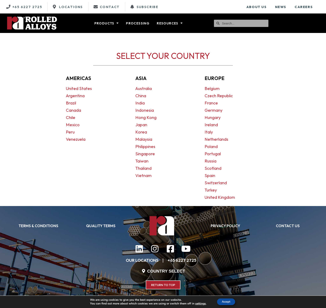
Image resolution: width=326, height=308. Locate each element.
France (211, 102)
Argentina (75, 95)
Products (106, 23)
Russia (210, 161)
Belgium (212, 88)
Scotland (213, 168)
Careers (304, 7)
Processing (137, 23)
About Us (256, 7)
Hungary (213, 117)
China (140, 95)
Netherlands (216, 139)
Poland (211, 146)
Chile (70, 117)
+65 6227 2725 (182, 260)
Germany (213, 110)
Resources (170, 23)
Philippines (145, 146)
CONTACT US (288, 225)
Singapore (145, 153)
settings (198, 303)
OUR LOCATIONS (142, 260)
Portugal (213, 153)
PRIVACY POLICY (225, 225)
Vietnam (143, 175)
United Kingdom (220, 197)
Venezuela (75, 139)
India (140, 102)
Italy (209, 132)
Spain (210, 175)
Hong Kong (146, 117)
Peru (70, 132)
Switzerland (216, 182)
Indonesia (144, 110)
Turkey (211, 190)
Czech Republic (219, 95)
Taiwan (141, 161)
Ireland (211, 124)
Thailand (143, 168)
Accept (226, 301)
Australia (143, 88)
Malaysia (143, 139)
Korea (141, 132)
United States (79, 88)
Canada (73, 110)
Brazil (71, 102)
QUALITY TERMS (100, 225)
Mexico (73, 124)
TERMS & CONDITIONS (38, 225)
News (280, 7)
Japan (141, 124)
